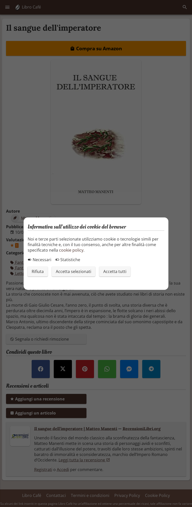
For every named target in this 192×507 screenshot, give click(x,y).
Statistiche (67, 259)
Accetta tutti (114, 271)
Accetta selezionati (73, 271)
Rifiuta (38, 271)
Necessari (39, 259)
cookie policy (71, 250)
